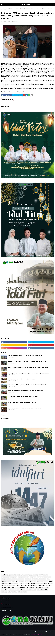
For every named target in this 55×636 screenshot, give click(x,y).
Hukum (39, 579)
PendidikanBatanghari (12, 591)
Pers (38, 581)
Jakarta (28, 583)
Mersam (44, 579)
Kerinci (13, 587)
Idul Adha (33, 583)
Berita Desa (14, 577)
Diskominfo (4, 583)
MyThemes (40, 634)
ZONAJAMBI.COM (27, 4)
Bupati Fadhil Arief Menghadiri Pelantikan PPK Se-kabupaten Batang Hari (24, 408)
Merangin (4, 585)
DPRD (14, 91)
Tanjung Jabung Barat (11, 585)
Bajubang (18, 581)
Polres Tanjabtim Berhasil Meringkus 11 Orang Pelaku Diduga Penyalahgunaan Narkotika (28, 373)
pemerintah (7, 8)
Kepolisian (27, 577)
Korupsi (46, 587)
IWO (47, 581)
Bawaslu (50, 581)
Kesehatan (22, 579)
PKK (30, 581)
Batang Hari (20, 577)
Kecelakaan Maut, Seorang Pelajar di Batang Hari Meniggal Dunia (22, 396)
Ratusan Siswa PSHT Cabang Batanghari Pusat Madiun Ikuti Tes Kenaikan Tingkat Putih (28, 384)
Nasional (16, 579)
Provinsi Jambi (33, 577)
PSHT (23, 581)
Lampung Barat (40, 589)
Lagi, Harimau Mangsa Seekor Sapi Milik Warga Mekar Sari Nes (22, 402)
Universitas (32, 587)
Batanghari (6, 91)
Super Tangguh (40, 577)
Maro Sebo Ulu (48, 577)
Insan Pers (50, 583)
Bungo (9, 587)
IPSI (25, 589)
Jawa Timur (41, 587)
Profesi (9, 589)
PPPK (17, 587)
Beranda (3, 8)
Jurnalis (29, 589)
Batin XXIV (4, 587)
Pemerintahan (30, 574)
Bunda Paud (21, 589)
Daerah (10, 91)
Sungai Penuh (22, 587)
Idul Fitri (34, 581)
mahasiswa (15, 589)
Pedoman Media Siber (49, 631)
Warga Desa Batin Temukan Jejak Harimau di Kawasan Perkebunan (23, 378)
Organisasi (34, 579)
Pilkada (45, 583)
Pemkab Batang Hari (41, 585)
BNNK (18, 585)
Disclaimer (37, 631)
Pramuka (20, 591)
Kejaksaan (4, 581)
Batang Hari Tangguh (39, 574)
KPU (8, 581)
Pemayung (10, 583)
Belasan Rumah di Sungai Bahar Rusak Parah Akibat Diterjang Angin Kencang (25, 390)
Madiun (46, 589)
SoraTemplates (34, 634)
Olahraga (13, 581)
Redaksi (42, 631)
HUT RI (17, 91)
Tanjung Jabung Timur (6, 577)
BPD (22, 585)
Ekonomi (42, 581)
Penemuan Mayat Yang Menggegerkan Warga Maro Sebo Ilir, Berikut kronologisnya (27, 361)
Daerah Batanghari (22, 574)
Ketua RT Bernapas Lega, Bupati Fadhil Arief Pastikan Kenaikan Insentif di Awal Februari (28, 367)
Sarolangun (48, 585)
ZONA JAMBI (4, 21)
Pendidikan (11, 579)
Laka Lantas (4, 589)
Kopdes (34, 589)
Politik (48, 579)
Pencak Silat (4, 591)
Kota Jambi (33, 585)
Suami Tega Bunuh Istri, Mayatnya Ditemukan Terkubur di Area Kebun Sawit (25, 355)
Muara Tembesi (22, 583)
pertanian (16, 583)
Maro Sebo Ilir (39, 583)
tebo (36, 587)
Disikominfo (27, 585)
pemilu (25, 591)
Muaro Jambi (4, 579)
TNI (27, 587)
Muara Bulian (28, 579)
